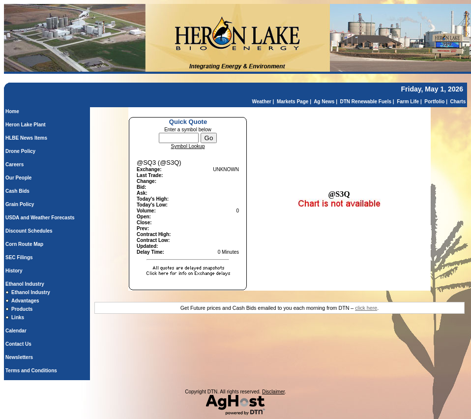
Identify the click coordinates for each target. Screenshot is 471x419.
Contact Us (18, 344)
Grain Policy (19, 204)
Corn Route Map (24, 244)
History (13, 270)
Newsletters (19, 357)
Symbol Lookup (188, 146)
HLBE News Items (26, 138)
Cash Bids (17, 191)
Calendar (16, 330)
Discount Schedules (29, 231)
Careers (14, 164)
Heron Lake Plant (25, 124)
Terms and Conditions (31, 370)
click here (366, 308)
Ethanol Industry (24, 284)
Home (12, 111)
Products (21, 309)
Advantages (25, 300)
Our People (18, 177)
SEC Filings (19, 257)
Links (17, 317)
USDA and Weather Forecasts (40, 217)
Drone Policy (20, 151)
